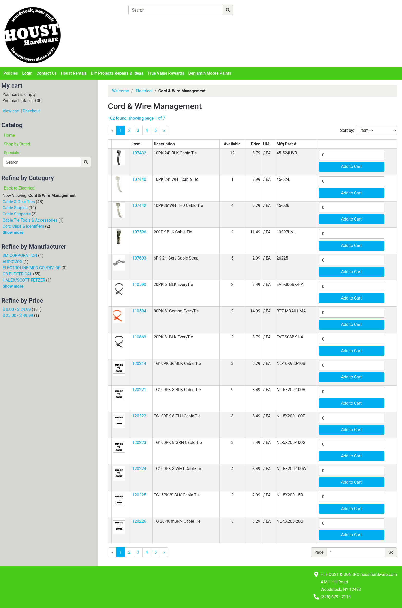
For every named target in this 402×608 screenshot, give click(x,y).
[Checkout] (221, 21)
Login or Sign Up (344, 16)
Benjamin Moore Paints (210, 73)
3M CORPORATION (20, 255)
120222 (139, 416)
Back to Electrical (19, 188)
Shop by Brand (17, 144)
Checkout (31, 110)
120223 (139, 442)
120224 (139, 468)
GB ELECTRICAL (17, 274)
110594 (139, 310)
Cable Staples (15, 207)
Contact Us (46, 73)
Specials (11, 152)
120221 (139, 389)
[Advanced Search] (255, 9)
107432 (139, 153)
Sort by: (347, 130)
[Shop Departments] (110, 10)
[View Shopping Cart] (148, 21)
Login (27, 73)
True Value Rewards (165, 73)
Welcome (120, 90)
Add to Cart (351, 166)
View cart (11, 110)
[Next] (164, 130)
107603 (139, 258)
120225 (139, 495)
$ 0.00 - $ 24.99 (17, 309)
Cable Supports (17, 214)
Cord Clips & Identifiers (23, 226)
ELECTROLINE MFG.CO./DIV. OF (32, 267)
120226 (139, 521)
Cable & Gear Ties (19, 201)
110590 (139, 284)
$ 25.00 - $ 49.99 (18, 315)
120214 (139, 363)
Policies (10, 73)
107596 (139, 232)
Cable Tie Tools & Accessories (30, 220)
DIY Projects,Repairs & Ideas (117, 73)
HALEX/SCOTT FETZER (24, 280)
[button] (119, 157)
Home (9, 135)
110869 (139, 337)
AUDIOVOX (12, 261)
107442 (139, 205)
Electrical (144, 90)
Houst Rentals (74, 73)
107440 (139, 179)
